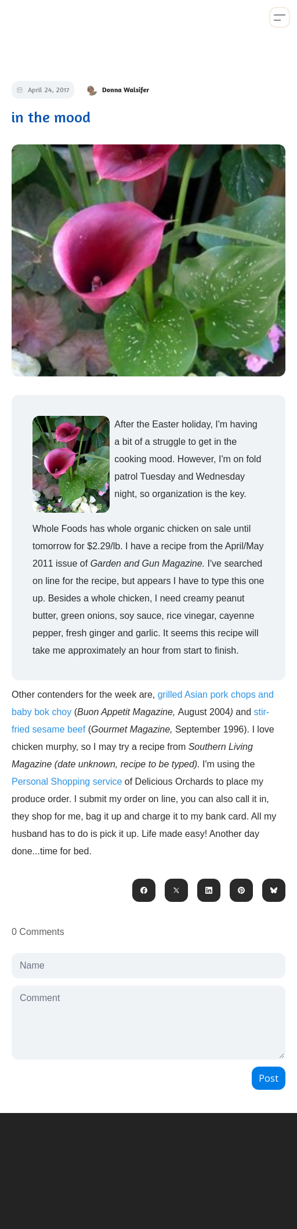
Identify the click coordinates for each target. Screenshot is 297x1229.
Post (268, 1078)
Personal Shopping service (67, 781)
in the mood (51, 117)
